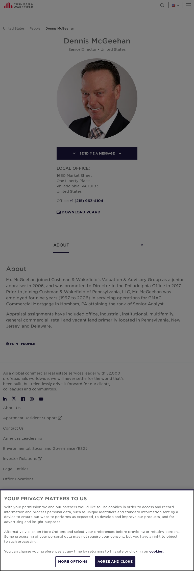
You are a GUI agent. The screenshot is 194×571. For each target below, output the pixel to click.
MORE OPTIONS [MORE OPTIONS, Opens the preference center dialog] (72, 561)
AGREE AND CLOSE (115, 561)
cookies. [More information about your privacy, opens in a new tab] (156, 551)
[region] (97, 530)
